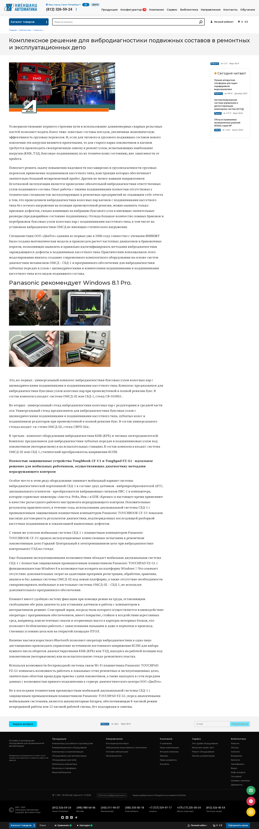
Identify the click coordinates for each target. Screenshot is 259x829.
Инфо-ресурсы (238, 772)
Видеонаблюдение (61, 772)
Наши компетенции (169, 747)
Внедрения (236, 756)
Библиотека (189, 9)
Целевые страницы (240, 780)
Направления (211, 9)
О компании (166, 743)
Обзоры (235, 747)
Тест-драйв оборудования (205, 743)
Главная (13, 30)
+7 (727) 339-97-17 (160, 807)
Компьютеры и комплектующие (67, 752)
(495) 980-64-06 (85, 807)
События (235, 752)
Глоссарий (236, 776)
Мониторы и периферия (64, 768)
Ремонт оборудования (203, 752)
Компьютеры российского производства (72, 743)
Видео (234, 768)
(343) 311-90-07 (110, 807)
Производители (114, 756)
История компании (169, 752)
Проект (218, 113)
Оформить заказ (238, 825)
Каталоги (235, 760)
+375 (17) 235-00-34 (189, 807)
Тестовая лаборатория (117, 752)
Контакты (230, 9)
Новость (215, 64)
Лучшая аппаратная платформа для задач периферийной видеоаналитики (225, 85)
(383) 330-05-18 (134, 807)
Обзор (217, 130)
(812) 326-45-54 (215, 807)
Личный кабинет (223, 21)
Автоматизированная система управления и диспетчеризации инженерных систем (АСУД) (229, 104)
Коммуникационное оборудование (69, 747)
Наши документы (168, 760)
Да (86, 5)
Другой (95, 5)
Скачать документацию (203, 756)
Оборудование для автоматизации (69, 756)
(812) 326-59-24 (59, 9)
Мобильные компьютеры (64, 764)
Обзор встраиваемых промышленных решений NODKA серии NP (227, 122)
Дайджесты (237, 785)
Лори (37, 812)
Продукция (109, 9)
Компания (156, 9)
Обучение (247, 9)
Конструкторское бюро (117, 743)
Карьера (164, 756)
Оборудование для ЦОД (64, 760)
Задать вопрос (23, 724)
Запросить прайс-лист (203, 747)
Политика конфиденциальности (112, 795)
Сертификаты (237, 764)
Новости (38, 30)
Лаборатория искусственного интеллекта (126, 747)
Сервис (172, 9)
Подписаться (240, 724)
